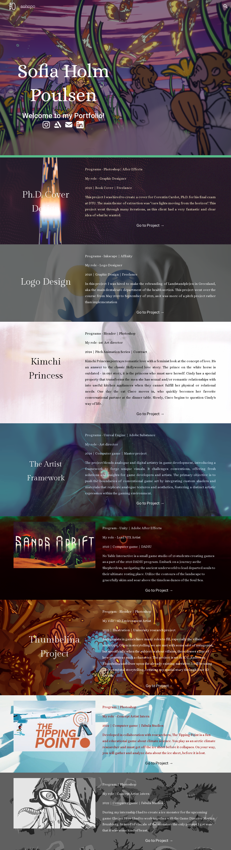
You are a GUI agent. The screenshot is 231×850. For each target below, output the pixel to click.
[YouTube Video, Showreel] (168, 83)
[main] (63, 87)
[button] (225, 6)
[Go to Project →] (150, 225)
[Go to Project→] (159, 685)
